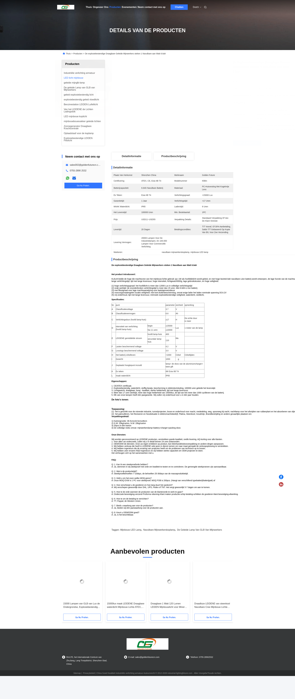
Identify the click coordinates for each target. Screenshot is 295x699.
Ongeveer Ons (100, 7)
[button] (71, 599)
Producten (115, 7)
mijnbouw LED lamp (130, 540)
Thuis (89, 7)
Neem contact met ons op (151, 7)
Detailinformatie (131, 156)
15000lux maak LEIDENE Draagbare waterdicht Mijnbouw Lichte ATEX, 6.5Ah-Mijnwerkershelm (125, 616)
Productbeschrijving (173, 156)
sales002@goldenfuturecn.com (85, 165)
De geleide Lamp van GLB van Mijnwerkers (199, 540)
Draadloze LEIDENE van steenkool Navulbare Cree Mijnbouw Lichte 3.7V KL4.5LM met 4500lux (212, 616)
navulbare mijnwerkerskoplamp (159, 540)
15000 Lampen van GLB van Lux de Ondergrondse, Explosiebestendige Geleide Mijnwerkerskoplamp (81, 616)
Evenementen (129, 7)
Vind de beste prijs (187, 143)
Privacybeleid (89, 684)
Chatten (179, 7)
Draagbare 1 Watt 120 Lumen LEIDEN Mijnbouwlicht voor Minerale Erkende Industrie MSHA (169, 616)
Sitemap (77, 684)
